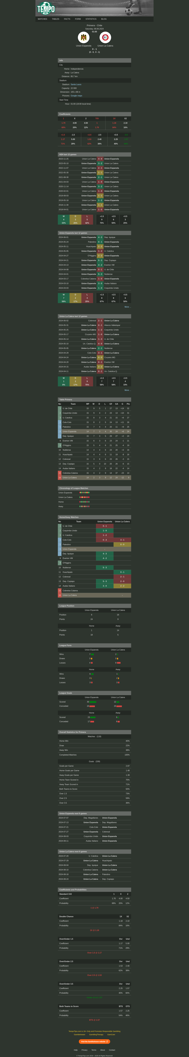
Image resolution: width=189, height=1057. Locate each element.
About (102, 1050)
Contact (112, 1050)
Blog (104, 19)
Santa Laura (76, 84)
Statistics (91, 19)
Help (76, 1050)
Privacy (84, 1050)
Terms (93, 1050)
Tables (55, 19)
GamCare (111, 1035)
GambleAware (79, 1035)
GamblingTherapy (96, 1035)
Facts (67, 19)
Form (78, 19)
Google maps (76, 96)
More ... (128, 307)
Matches (42, 19)
